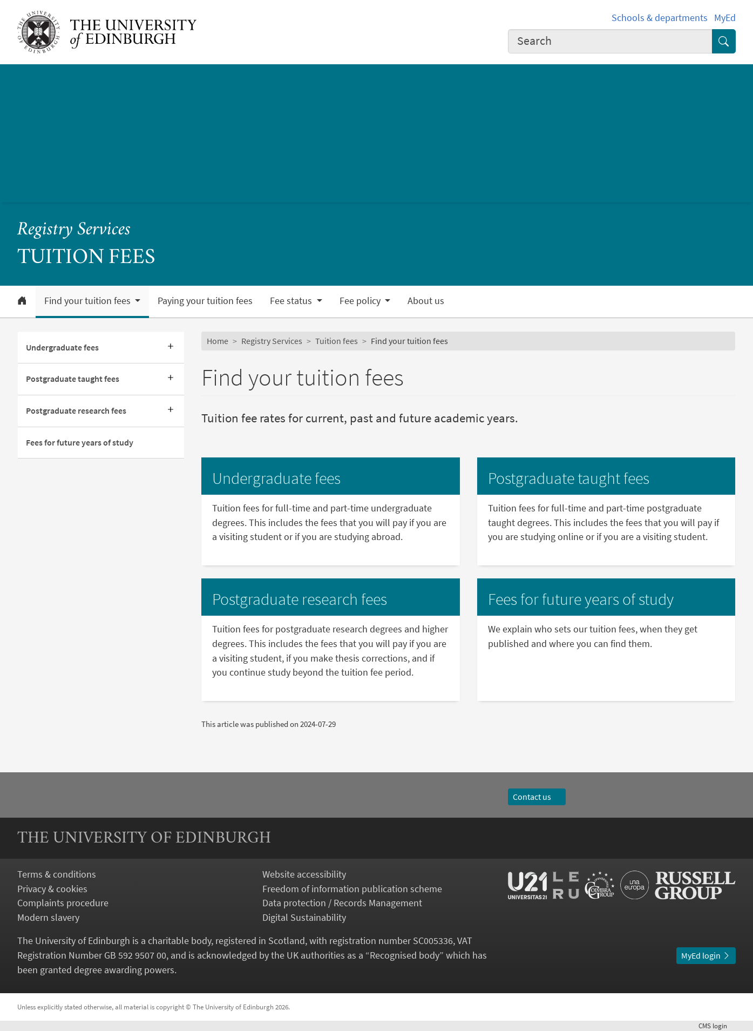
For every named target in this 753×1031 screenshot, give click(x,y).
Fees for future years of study (79, 442)
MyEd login (706, 955)
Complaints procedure (62, 903)
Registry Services (74, 230)
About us (426, 301)
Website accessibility (304, 874)
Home (217, 340)
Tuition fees (336, 340)
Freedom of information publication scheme (352, 888)
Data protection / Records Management (342, 903)
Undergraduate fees (62, 347)
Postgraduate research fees (76, 410)
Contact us (537, 796)
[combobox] (610, 41)
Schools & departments (660, 17)
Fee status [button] (292, 301)
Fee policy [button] (361, 301)
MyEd (725, 17)
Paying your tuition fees (205, 301)
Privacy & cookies (52, 888)
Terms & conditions (56, 874)
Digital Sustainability (304, 917)
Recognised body (404, 955)
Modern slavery (48, 917)
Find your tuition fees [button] (88, 301)
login (717, 1026)
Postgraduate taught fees (72, 378)
